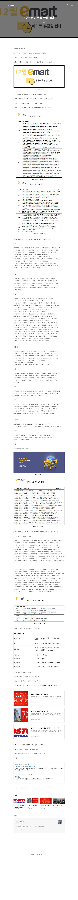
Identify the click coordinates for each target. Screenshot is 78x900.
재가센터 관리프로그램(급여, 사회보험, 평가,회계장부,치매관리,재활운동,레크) (34, 820)
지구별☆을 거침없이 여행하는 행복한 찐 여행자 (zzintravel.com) (30, 867)
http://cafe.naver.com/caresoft (22, 815)
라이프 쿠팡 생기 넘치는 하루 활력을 (25, 807)
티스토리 (39, 893)
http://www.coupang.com (21, 805)
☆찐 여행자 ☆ (11, 5)
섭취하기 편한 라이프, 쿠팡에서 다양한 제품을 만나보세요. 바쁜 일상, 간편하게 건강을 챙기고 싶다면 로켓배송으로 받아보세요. (39, 810)
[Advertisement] (39, 54)
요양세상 (17, 818)
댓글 (15, 857)
